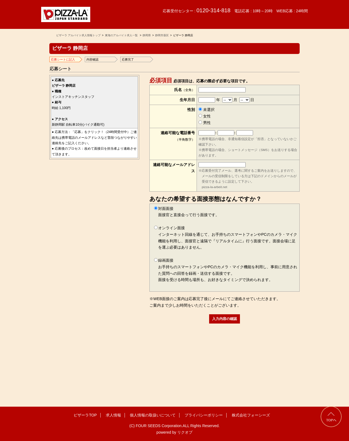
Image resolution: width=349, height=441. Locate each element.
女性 (204, 116)
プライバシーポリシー (204, 415)
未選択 (206, 109)
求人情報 (113, 415)
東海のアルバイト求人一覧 (121, 35)
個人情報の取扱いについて (153, 415)
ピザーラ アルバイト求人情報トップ (78, 35)
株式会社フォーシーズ (251, 415)
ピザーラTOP (85, 415)
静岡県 (147, 35)
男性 (204, 122)
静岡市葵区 (162, 35)
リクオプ (184, 432)
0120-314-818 (213, 10)
